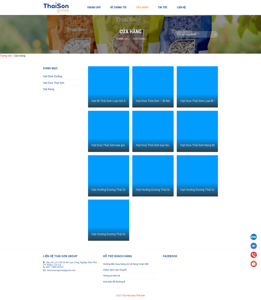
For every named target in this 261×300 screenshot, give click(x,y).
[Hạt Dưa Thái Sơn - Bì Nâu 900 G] (152, 86)
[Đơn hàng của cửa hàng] (196, 34)
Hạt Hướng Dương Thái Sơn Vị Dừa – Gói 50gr (121, 234)
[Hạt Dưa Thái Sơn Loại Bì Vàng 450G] (197, 86)
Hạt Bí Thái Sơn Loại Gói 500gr (111, 101)
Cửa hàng (142, 7)
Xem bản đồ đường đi (114, 281)
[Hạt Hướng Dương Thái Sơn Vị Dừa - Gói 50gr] (108, 220)
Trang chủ (94, 7)
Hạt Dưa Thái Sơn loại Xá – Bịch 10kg (160, 145)
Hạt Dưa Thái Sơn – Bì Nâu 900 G (158, 101)
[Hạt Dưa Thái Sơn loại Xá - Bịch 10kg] (152, 131)
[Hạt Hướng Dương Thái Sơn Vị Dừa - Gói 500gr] (197, 175)
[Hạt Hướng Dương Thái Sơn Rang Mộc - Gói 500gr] (108, 175)
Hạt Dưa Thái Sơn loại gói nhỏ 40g (114, 145)
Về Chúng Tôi (118, 7)
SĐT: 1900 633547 (55, 267)
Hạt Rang (48, 89)
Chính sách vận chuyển (115, 270)
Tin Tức (162, 7)
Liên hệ (181, 7)
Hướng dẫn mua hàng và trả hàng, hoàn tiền (126, 264)
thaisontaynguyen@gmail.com (60, 270)
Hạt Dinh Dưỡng (52, 76)
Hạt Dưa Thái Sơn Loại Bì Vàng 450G (204, 101)
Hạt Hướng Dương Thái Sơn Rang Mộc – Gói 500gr (125, 189)
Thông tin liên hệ (111, 275)
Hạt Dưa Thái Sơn (53, 82)
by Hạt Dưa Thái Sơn (134, 295)
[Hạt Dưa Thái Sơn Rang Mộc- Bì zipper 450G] (197, 131)
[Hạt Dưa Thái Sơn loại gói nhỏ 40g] (108, 131)
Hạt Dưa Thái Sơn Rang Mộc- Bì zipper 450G (209, 145)
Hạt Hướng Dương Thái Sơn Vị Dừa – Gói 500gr (211, 189)
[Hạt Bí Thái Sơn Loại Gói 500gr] (108, 86)
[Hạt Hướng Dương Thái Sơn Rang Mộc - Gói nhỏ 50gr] (152, 175)
